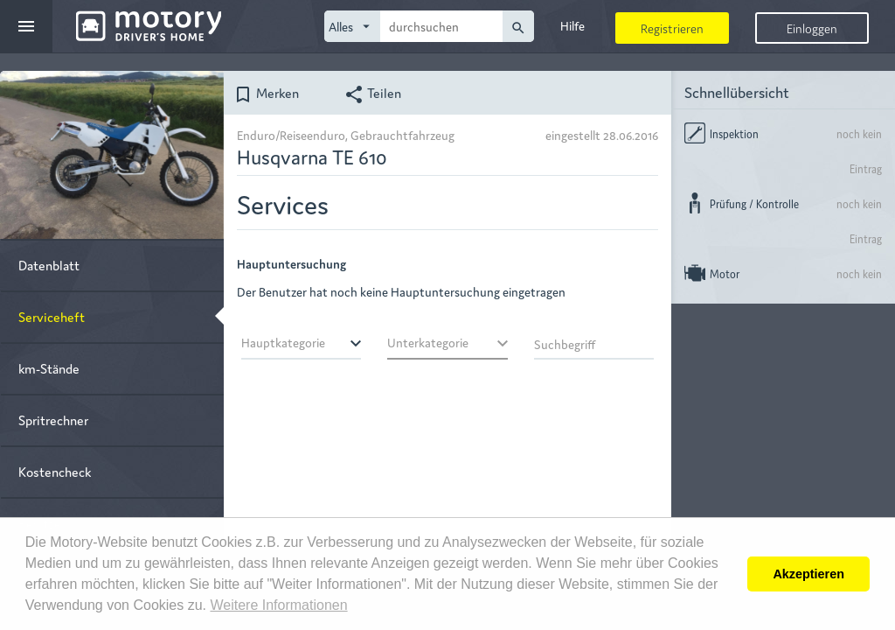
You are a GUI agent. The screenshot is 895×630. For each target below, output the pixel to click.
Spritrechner (53, 419)
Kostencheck (54, 471)
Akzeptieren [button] (808, 574)
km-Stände (49, 368)
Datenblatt (49, 264)
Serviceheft (51, 316)
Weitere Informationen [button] (278, 605)
